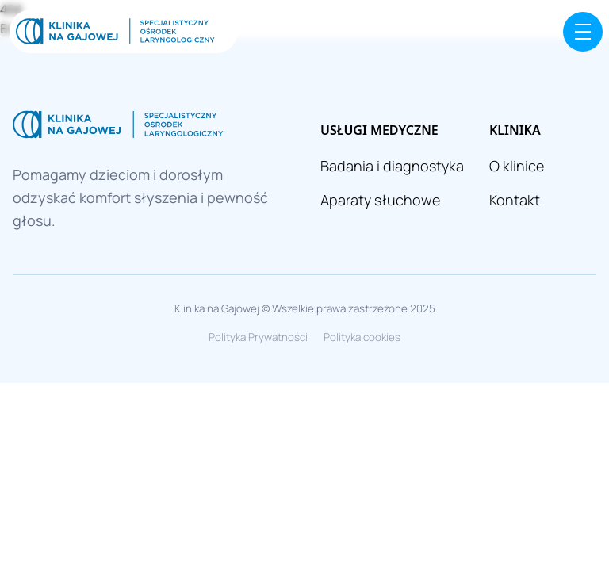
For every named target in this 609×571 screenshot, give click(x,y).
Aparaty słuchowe (380, 199)
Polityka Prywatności (258, 337)
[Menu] (583, 32)
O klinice (516, 165)
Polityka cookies (362, 337)
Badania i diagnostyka (392, 165)
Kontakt (514, 199)
